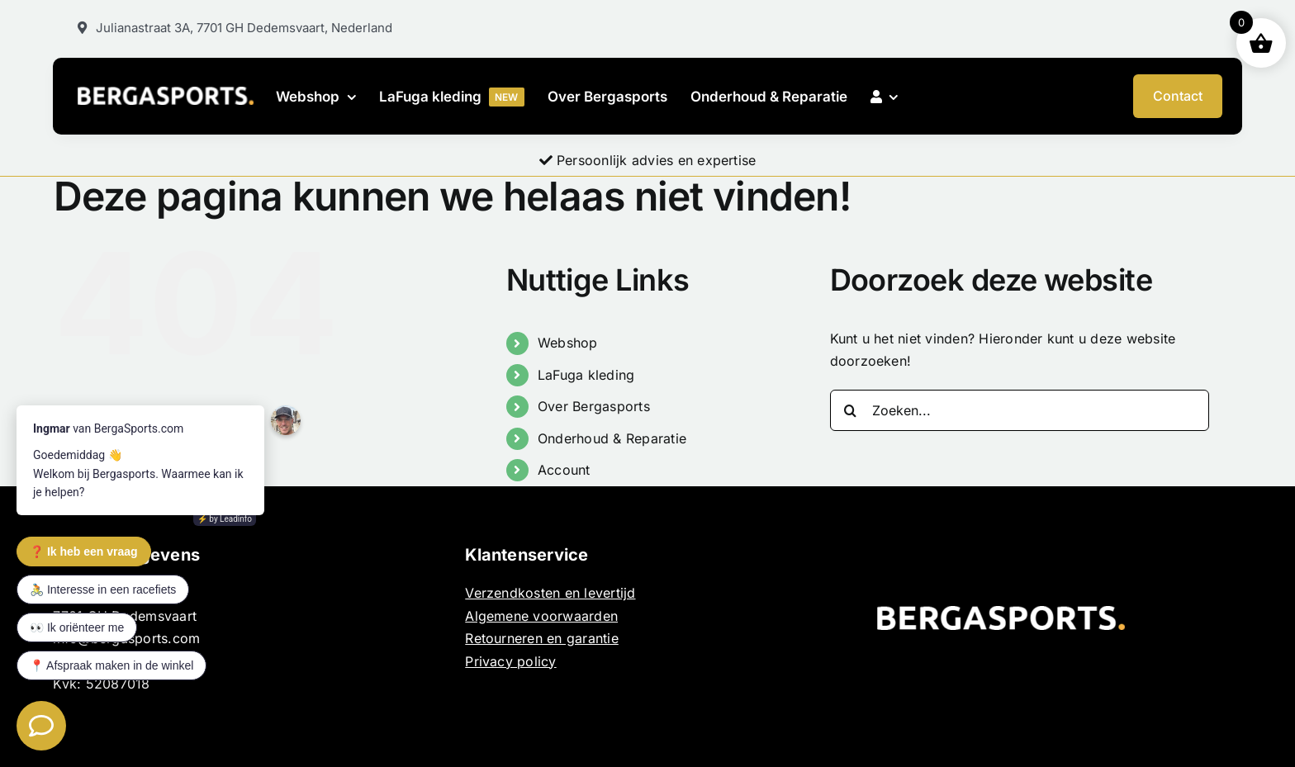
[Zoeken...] (1020, 410)
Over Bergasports (594, 406)
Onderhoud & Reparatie (612, 438)
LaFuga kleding (586, 375)
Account (564, 470)
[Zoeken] (850, 410)
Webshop (568, 342)
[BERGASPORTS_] (165, 93)
